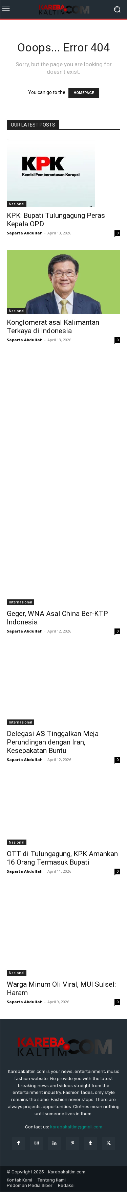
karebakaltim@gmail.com (76, 1126)
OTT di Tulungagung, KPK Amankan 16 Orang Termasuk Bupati (62, 858)
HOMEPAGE (83, 93)
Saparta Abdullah (25, 232)
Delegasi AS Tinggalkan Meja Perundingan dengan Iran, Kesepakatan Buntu (53, 742)
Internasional (20, 602)
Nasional (16, 204)
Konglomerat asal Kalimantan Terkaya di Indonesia (53, 326)
